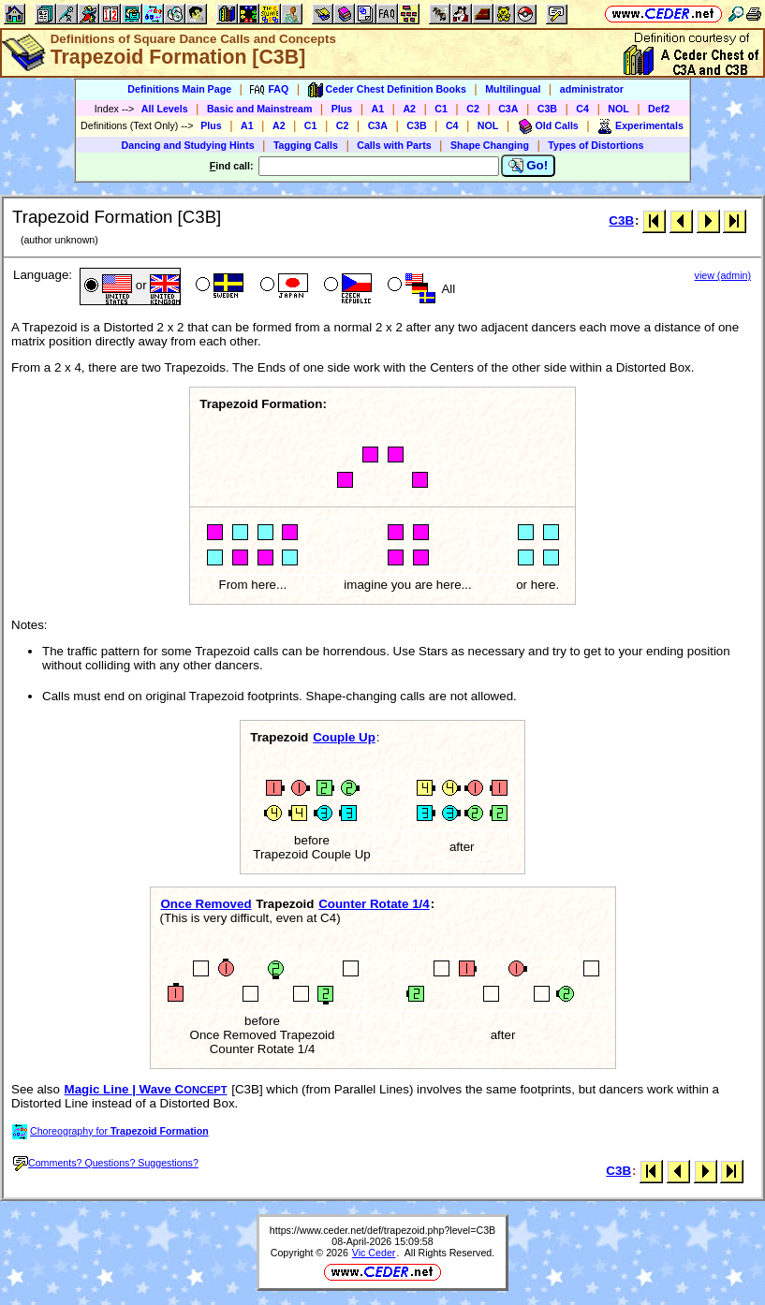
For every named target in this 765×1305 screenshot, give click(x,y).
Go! (528, 165)
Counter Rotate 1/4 (374, 904)
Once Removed (206, 904)
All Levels (164, 108)
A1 (378, 108)
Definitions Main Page (179, 89)
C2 (472, 108)
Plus (342, 108)
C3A (508, 108)
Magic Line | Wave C (146, 1089)
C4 (582, 108)
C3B (547, 108)
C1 (441, 108)
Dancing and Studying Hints (188, 145)
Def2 (658, 108)
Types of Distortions (595, 145)
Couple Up (344, 737)
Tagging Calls (305, 145)
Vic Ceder (374, 1252)
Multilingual (512, 89)
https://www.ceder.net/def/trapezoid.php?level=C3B (382, 1230)
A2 (409, 108)
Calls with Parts (394, 145)
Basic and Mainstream (260, 108)
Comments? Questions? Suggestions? (106, 1162)
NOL (618, 108)
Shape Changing (489, 145)
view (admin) (723, 275)
